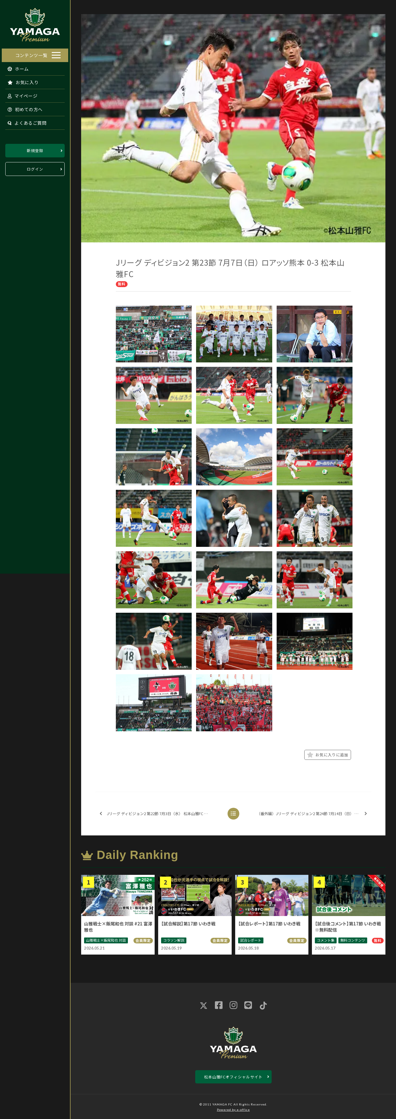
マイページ (21, 95)
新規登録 (35, 149)
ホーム (16, 68)
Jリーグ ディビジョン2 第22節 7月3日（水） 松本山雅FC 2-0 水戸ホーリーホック (160, 814)
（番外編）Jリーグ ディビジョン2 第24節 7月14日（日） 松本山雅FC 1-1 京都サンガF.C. (313, 814)
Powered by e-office (233, 1109)
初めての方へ (23, 108)
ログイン (35, 168)
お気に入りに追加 (327, 755)
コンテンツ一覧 (31, 54)
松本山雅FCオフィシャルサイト (233, 1077)
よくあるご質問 (25, 122)
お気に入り (21, 81)
